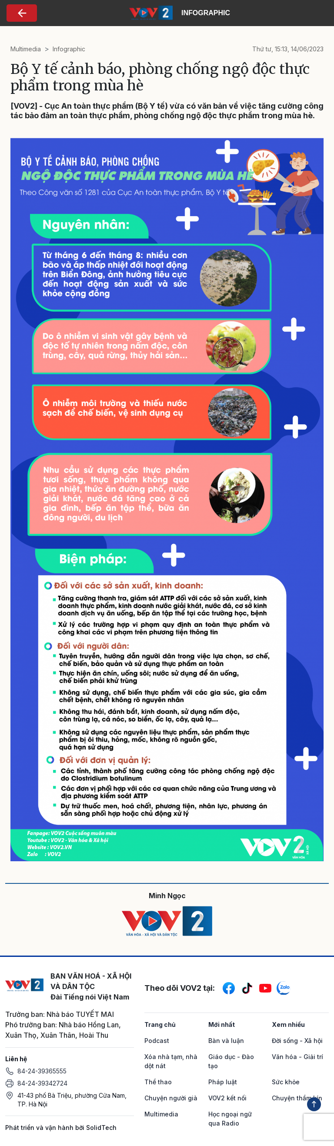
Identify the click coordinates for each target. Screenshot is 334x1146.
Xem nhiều (288, 1024)
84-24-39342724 (42, 1083)
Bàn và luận (226, 1040)
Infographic (69, 49)
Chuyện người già (170, 1098)
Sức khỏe (286, 1082)
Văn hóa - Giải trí (297, 1056)
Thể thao (158, 1082)
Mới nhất (221, 1024)
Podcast (156, 1040)
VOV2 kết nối (227, 1098)
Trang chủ (160, 1024)
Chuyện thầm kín (297, 1098)
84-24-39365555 (42, 1071)
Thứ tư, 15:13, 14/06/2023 (288, 49)
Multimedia (25, 49)
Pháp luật (222, 1082)
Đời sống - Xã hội (297, 1040)
